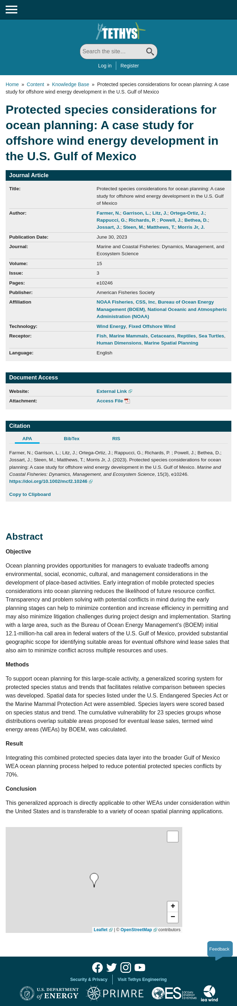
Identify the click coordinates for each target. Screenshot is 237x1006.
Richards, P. (143, 220)
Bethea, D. (196, 220)
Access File (110, 400)
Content (35, 84)
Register (129, 65)
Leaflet (101, 929)
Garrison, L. (136, 213)
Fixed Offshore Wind (152, 326)
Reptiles (186, 336)
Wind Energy (111, 326)
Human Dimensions (119, 343)
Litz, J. (160, 213)
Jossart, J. (108, 227)
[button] (172, 907)
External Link (112, 391)
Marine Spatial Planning (171, 343)
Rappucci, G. (111, 220)
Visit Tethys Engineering (142, 979)
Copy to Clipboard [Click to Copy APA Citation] (30, 494)
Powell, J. (171, 220)
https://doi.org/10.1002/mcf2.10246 (48, 481)
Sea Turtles (211, 336)
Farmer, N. (108, 213)
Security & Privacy (88, 979)
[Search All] (119, 51)
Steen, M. (133, 227)
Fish (102, 336)
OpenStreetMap (136, 929)
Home (12, 84)
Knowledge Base (70, 84)
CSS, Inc (145, 302)
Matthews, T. (161, 227)
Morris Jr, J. (191, 227)
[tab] (31, 439)
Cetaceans (162, 336)
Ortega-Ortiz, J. (187, 213)
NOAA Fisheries (115, 302)
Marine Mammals (128, 336)
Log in (105, 65)
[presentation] (94, 880)
